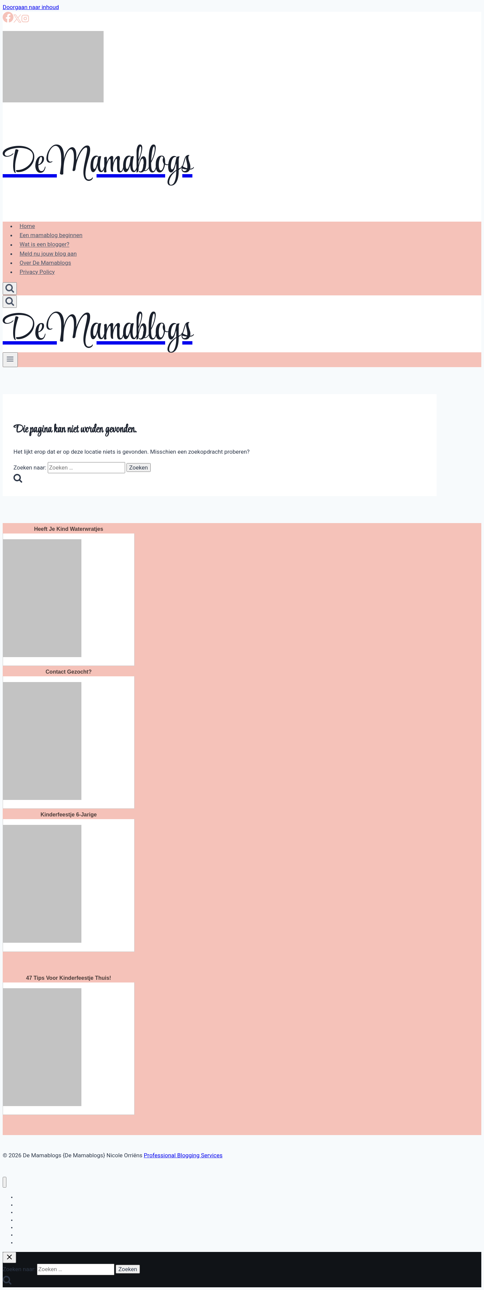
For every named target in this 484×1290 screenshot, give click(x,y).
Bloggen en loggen (35, 1197)
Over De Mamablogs (45, 262)
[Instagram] (25, 20)
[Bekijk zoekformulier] (10, 288)
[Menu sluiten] (4, 1182)
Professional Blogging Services (183, 1155)
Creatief (24, 1242)
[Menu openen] (10, 359)
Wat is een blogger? (44, 244)
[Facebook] (8, 20)
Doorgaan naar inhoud (31, 7)
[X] (17, 20)
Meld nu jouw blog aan (48, 253)
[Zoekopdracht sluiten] (9, 1257)
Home (27, 226)
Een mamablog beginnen (51, 235)
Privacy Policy (37, 271)
